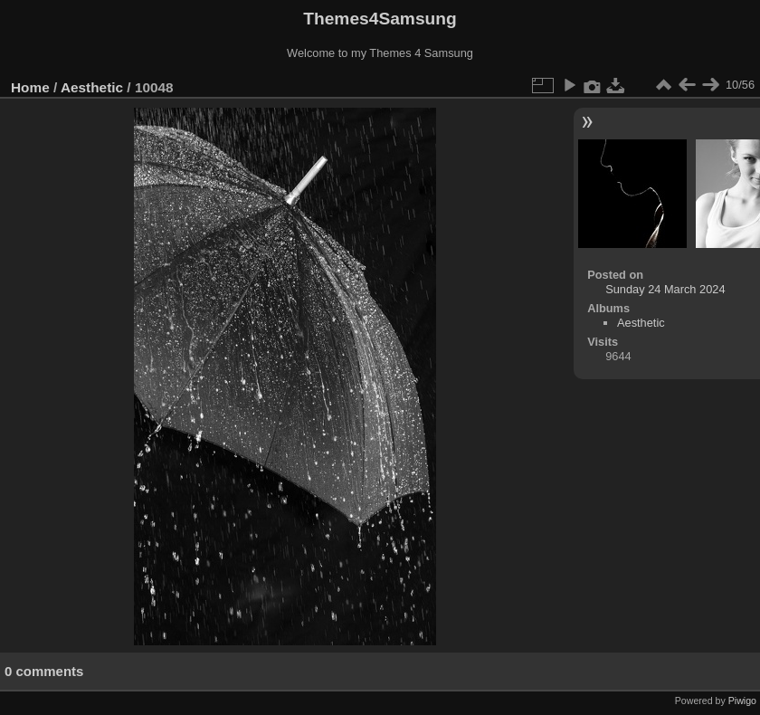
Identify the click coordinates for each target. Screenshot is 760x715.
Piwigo (742, 700)
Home (30, 87)
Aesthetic (92, 87)
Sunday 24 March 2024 (665, 289)
